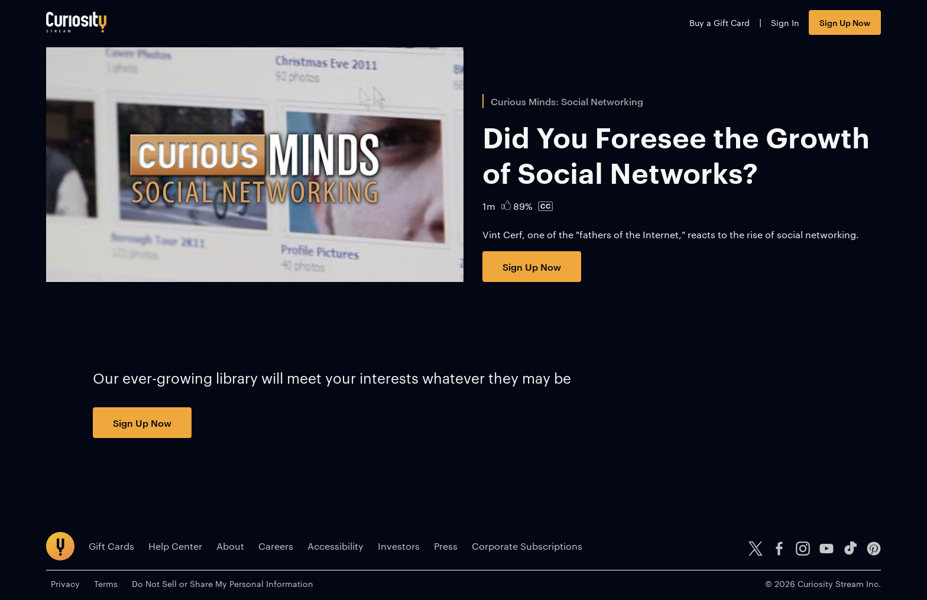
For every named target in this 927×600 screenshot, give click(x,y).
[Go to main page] (76, 22)
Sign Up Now (844, 22)
